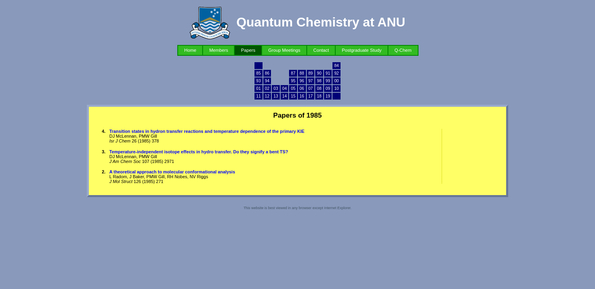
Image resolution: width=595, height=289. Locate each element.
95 (293, 81)
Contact (321, 50)
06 (302, 88)
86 (267, 73)
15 (293, 96)
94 (267, 81)
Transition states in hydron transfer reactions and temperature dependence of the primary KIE (206, 131)
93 (258, 81)
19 (328, 96)
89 (310, 73)
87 (293, 73)
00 (336, 81)
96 (302, 81)
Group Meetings (284, 50)
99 (328, 81)
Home (190, 50)
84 (336, 65)
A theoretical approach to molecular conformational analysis (172, 171)
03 (275, 88)
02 (267, 88)
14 (284, 96)
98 (319, 81)
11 (258, 96)
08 (319, 88)
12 (267, 96)
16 (302, 96)
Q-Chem (403, 50)
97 (310, 81)
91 (328, 73)
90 (319, 73)
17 (310, 96)
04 (284, 88)
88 (302, 73)
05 (293, 88)
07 (310, 88)
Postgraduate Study (362, 50)
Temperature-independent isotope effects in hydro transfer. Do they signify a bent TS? (198, 151)
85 (258, 73)
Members (218, 50)
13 (275, 96)
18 (319, 96)
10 (336, 88)
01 (258, 88)
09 (328, 88)
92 (336, 73)
